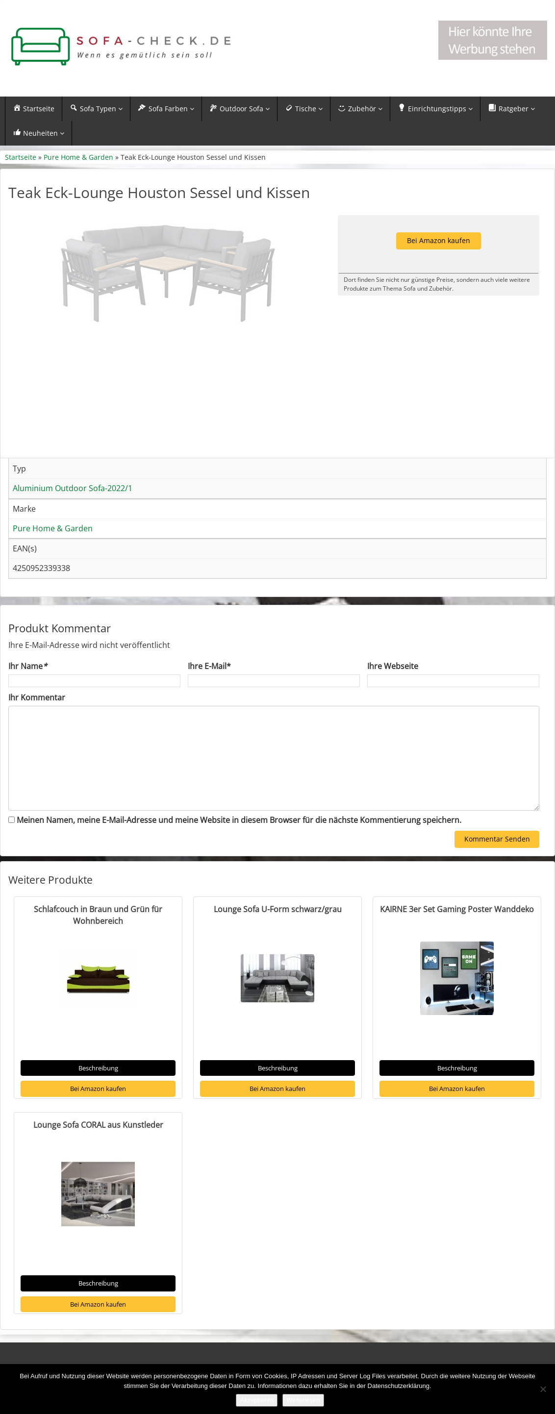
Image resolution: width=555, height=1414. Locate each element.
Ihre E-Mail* (209, 689)
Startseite (20, 157)
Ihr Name (27, 689)
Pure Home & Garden (78, 157)
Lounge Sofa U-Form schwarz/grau (278, 932)
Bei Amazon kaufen (98, 1112)
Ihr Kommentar (36, 721)
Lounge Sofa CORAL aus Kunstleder (98, 1148)
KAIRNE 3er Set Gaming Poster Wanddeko (457, 932)
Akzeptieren (257, 1400)
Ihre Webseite (392, 689)
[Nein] (543, 1389)
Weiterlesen (303, 1400)
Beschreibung (98, 1091)
